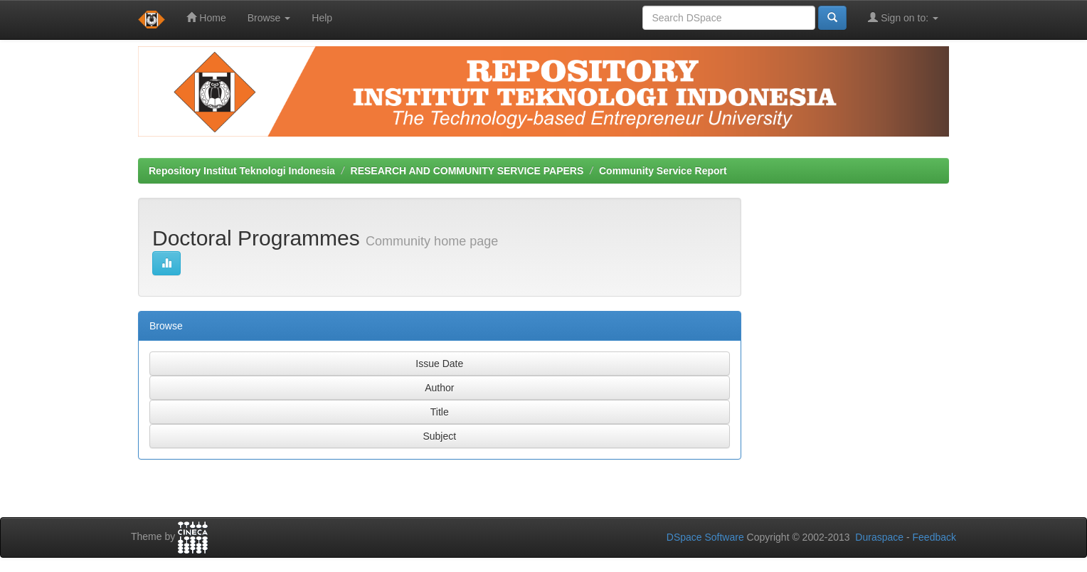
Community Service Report (663, 170)
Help (322, 17)
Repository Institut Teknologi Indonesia (242, 170)
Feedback (934, 537)
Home (206, 17)
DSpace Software (705, 537)
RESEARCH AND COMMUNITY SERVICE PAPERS (467, 170)
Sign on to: (903, 17)
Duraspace (879, 537)
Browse (269, 17)
